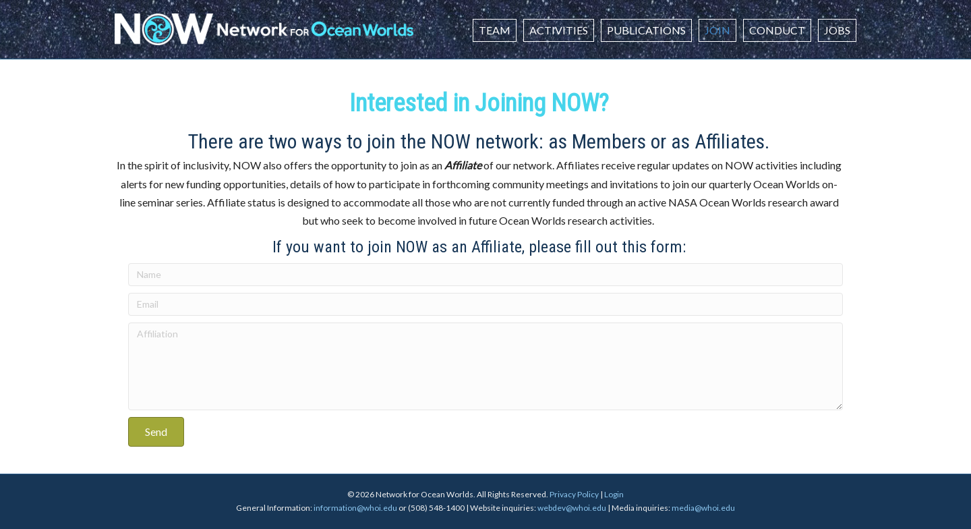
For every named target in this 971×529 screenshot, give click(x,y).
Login (614, 494)
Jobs (837, 30)
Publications (646, 30)
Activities (558, 30)
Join (717, 30)
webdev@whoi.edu (571, 508)
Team (494, 30)
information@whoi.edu (355, 508)
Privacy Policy (574, 494)
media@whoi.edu (703, 508)
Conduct (777, 30)
